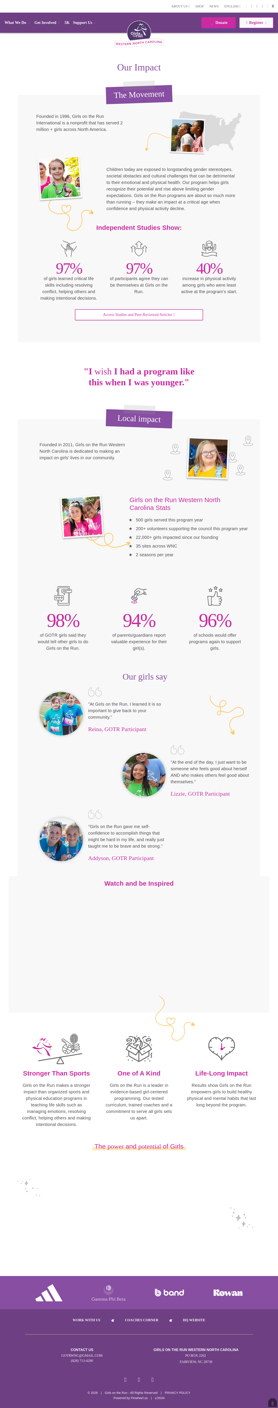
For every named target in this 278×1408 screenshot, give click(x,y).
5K (67, 22)
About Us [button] (180, 6)
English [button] (232, 6)
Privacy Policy (177, 1393)
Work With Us (86, 1320)
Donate (218, 22)
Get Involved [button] (48, 22)
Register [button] (256, 22)
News (214, 6)
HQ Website (194, 1320)
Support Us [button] (85, 22)
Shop (199, 6)
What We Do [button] (18, 22)
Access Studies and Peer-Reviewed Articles (139, 314)
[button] (273, 6)
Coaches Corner (141, 1320)
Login (4, 6)
